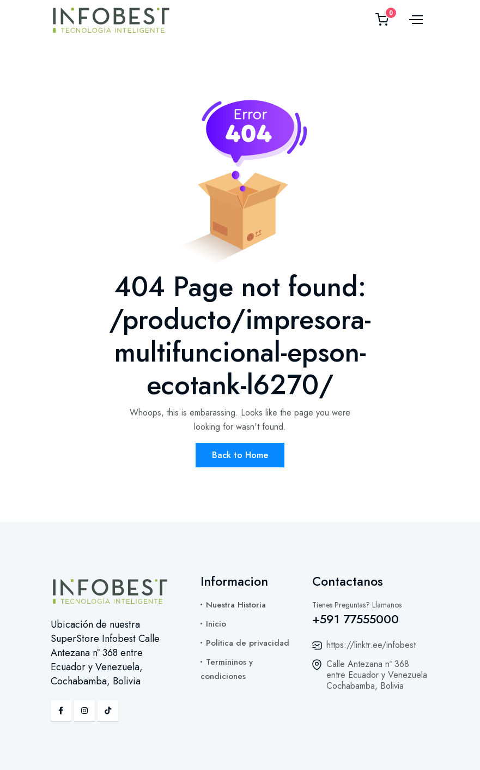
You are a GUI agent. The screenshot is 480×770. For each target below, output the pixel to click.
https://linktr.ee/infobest (371, 645)
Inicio (216, 624)
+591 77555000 (355, 619)
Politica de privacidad (247, 643)
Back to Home (240, 455)
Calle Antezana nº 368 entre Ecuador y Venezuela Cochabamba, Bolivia (376, 675)
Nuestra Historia (236, 605)
